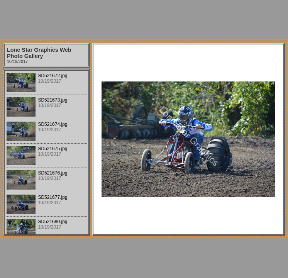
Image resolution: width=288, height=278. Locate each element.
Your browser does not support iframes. (46, 152)
